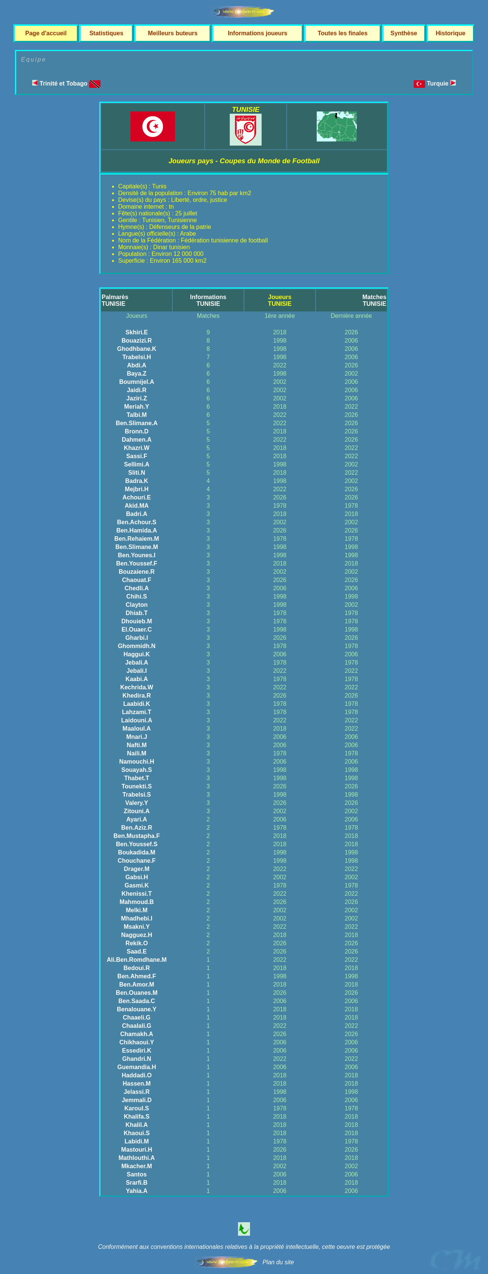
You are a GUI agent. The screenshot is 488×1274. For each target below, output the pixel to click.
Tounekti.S (136, 786)
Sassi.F (136, 456)
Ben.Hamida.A (136, 530)
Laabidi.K (136, 704)
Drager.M (136, 869)
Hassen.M (137, 1083)
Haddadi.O (137, 1075)
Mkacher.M (136, 1166)
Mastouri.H (136, 1149)
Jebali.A (136, 662)
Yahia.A (137, 1191)
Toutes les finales (342, 33)
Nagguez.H (136, 935)
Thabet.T (136, 778)
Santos (137, 1174)
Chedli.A (136, 588)
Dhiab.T (137, 613)
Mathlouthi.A (136, 1158)
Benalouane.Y (137, 1009)
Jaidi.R (136, 390)
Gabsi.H (136, 877)
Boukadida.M (137, 852)
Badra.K (136, 481)
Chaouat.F (136, 580)
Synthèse (404, 33)
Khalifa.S (136, 1116)
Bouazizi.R (136, 340)
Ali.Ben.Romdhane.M (137, 960)
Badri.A (136, 514)
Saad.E (137, 951)
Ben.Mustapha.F (137, 836)
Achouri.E (137, 497)
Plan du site (278, 1262)
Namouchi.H (136, 761)
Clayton (137, 605)
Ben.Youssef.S (136, 844)
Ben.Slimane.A (137, 423)
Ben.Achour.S (136, 522)
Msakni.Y (137, 927)
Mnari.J (136, 737)
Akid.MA (137, 505)
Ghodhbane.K (136, 349)
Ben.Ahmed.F (136, 976)
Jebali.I (137, 671)
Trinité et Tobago (66, 83)
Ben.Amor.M (136, 984)
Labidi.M (136, 1141)
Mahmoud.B (137, 902)
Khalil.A (137, 1125)
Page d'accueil (46, 33)
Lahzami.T (136, 712)
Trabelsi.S (137, 794)
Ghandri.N (136, 1059)
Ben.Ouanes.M (136, 993)
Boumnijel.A (136, 382)
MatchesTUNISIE (374, 300)
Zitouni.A (137, 811)
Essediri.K (136, 1050)
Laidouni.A (136, 720)
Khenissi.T (136, 893)
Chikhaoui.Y (136, 1042)
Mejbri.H (136, 489)
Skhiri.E (137, 332)
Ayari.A (136, 819)
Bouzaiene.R (137, 572)
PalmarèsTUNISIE (115, 300)
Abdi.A (137, 365)
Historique (451, 33)
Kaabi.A (137, 679)
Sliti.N (136, 472)
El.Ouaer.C (136, 629)
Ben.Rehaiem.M (136, 538)
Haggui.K (137, 654)
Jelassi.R (137, 1092)
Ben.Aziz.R (136, 827)
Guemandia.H (136, 1067)
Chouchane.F (137, 860)
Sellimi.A (137, 464)
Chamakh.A (136, 1034)
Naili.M (137, 753)
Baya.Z (136, 373)
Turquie (441, 83)
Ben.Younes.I (137, 555)
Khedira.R (137, 695)
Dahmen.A (136, 439)
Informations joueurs (257, 33)
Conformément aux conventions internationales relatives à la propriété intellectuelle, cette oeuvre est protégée (244, 1247)
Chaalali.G (136, 1026)
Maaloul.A (137, 728)
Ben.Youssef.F (136, 563)
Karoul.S (136, 1108)
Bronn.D (136, 431)
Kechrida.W (136, 687)
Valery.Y (136, 803)
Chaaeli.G (137, 1017)
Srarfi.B (137, 1182)
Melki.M (137, 910)
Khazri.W (136, 448)
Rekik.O (137, 943)
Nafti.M (137, 745)
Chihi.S (136, 596)
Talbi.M (137, 415)
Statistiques (106, 33)
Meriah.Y (136, 406)
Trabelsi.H (136, 357)
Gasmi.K (136, 885)
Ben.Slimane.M (136, 547)
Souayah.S (136, 770)
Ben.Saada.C (136, 1001)
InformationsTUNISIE (208, 300)
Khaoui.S (137, 1133)
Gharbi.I (136, 638)
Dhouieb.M (136, 621)
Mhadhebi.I (137, 918)
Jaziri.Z (136, 398)
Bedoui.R (137, 968)
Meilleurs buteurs (173, 33)
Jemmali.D (137, 1100)
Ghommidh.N (136, 646)
